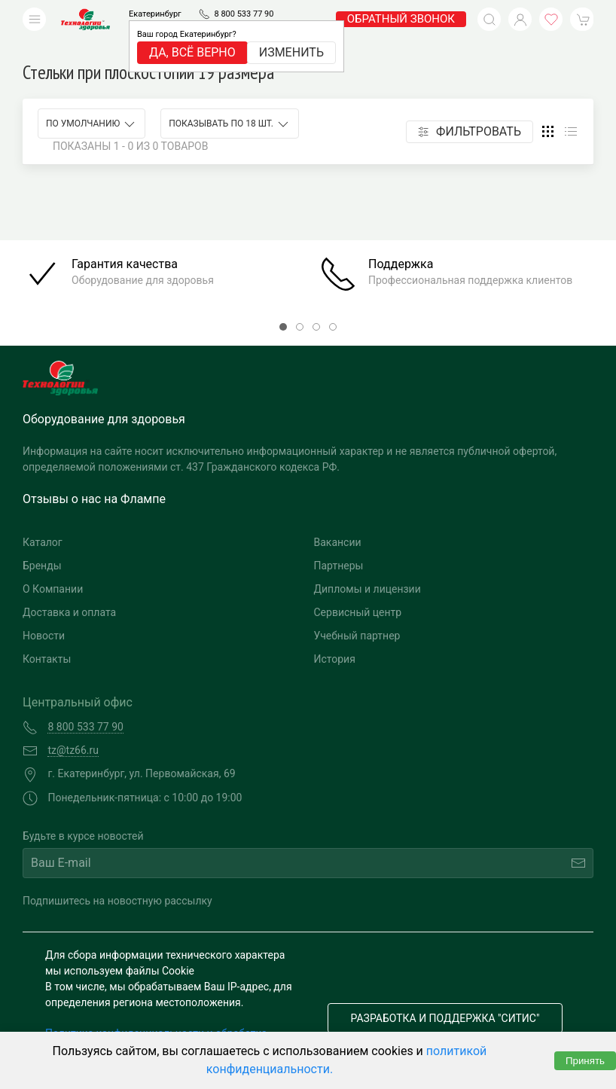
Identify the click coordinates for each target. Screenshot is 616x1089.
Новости (44, 613)
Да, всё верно (192, 52)
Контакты (47, 636)
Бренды (42, 543)
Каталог (43, 520)
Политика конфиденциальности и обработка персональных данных (156, 1019)
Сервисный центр (358, 590)
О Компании (53, 566)
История (334, 636)
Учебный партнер (357, 613)
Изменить (291, 52)
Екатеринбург (155, 14)
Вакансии (337, 520)
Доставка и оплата (69, 590)
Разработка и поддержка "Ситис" (445, 996)
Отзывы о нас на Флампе (94, 476)
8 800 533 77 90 (243, 14)
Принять (585, 1060)
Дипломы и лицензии (367, 566)
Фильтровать (469, 109)
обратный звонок (401, 19)
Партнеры (339, 543)
